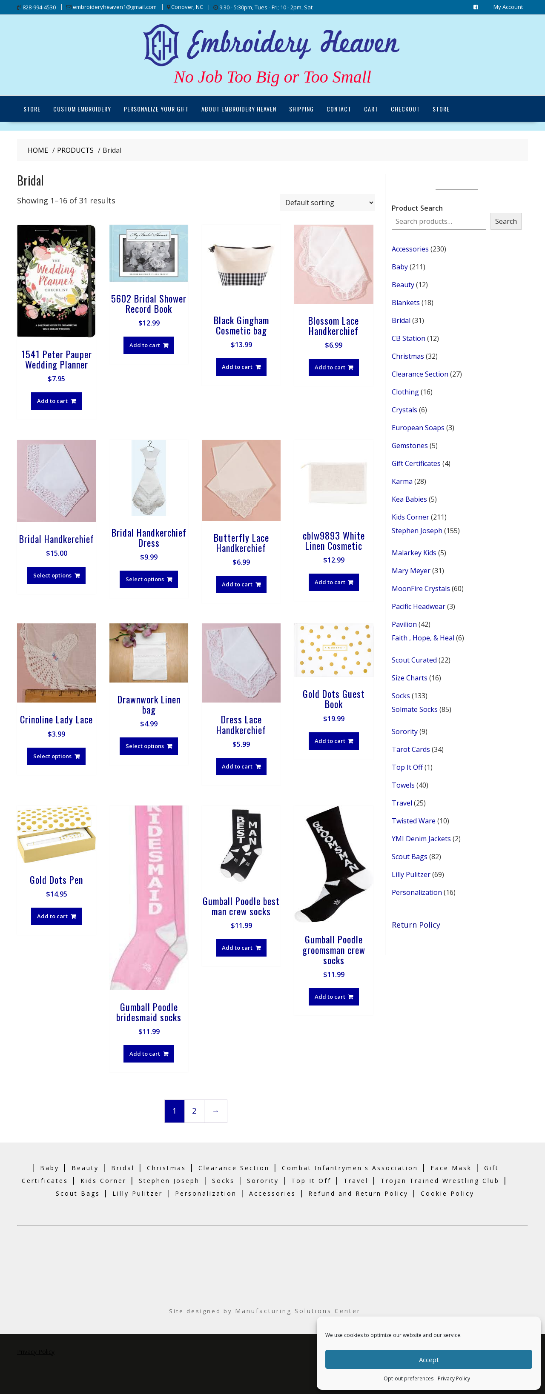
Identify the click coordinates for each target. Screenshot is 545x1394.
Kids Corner (103, 1180)
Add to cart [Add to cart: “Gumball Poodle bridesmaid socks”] (144, 1053)
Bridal (123, 1167)
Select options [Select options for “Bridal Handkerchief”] (52, 575)
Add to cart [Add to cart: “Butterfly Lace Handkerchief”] (237, 584)
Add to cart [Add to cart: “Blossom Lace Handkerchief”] (330, 367)
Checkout (405, 108)
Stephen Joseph (169, 1180)
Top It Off (311, 1180)
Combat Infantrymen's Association (350, 1167)
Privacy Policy (454, 1378)
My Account (508, 7)
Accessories (272, 1193)
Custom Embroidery (82, 108)
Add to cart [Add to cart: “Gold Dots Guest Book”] (330, 740)
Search (506, 221)
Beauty (85, 1167)
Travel (356, 1180)
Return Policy (416, 924)
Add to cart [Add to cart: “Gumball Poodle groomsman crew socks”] (330, 996)
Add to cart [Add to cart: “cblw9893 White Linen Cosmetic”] (330, 582)
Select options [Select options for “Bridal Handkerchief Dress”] (145, 579)
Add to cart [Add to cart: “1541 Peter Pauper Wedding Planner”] (52, 400)
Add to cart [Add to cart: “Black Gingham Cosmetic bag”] (237, 366)
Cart (371, 108)
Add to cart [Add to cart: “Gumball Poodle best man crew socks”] (237, 947)
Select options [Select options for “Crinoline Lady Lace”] (52, 756)
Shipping (301, 108)
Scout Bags (78, 1193)
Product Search (417, 207)
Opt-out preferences (408, 1378)
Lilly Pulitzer (137, 1193)
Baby (49, 1167)
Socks (223, 1180)
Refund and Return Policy (358, 1193)
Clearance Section (234, 1167)
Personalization (206, 1193)
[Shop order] (327, 202)
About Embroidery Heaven (238, 108)
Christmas (166, 1167)
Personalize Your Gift (156, 108)
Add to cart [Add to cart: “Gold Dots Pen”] (52, 916)
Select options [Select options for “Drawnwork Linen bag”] (145, 746)
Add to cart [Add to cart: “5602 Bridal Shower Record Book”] (144, 344)
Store (31, 108)
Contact (339, 108)
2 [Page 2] (194, 1110)
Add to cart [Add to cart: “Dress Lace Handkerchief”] (237, 766)
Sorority (263, 1180)
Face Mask (451, 1167)
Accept (429, 1359)
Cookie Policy (447, 1193)
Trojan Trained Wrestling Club (440, 1180)
